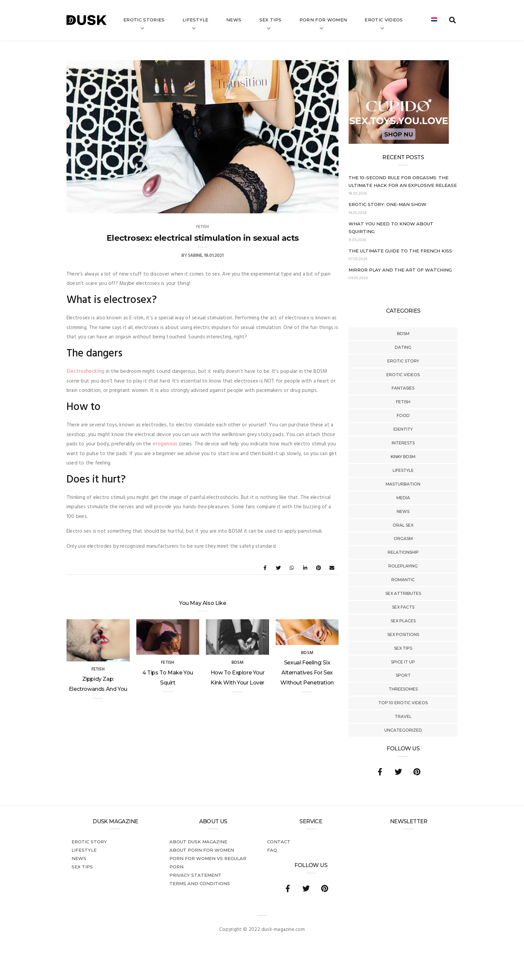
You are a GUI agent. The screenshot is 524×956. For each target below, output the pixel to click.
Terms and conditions (199, 883)
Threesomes (403, 689)
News (233, 19)
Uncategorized (403, 730)
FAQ (272, 850)
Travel (403, 716)
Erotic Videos (403, 374)
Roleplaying (403, 565)
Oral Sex (403, 525)
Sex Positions (403, 634)
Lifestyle (195, 19)
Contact (278, 841)
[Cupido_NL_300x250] (399, 142)
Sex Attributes (403, 593)
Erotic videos (384, 19)
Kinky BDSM (403, 456)
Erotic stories (144, 19)
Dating (403, 347)
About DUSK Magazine (198, 841)
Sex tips (270, 19)
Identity (403, 429)
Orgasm (403, 538)
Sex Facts (403, 607)
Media (403, 497)
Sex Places (403, 620)
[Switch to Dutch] (434, 20)
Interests (403, 442)
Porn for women (323, 19)
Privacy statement (195, 875)
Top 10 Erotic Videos (403, 702)
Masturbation (403, 484)
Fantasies (403, 388)
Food (403, 415)
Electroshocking (85, 371)
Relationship (403, 552)
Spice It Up (403, 661)
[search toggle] (452, 20)
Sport (403, 675)
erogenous (164, 444)
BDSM (403, 333)
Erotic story (403, 360)
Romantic (403, 579)
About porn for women (201, 850)
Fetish (403, 401)
